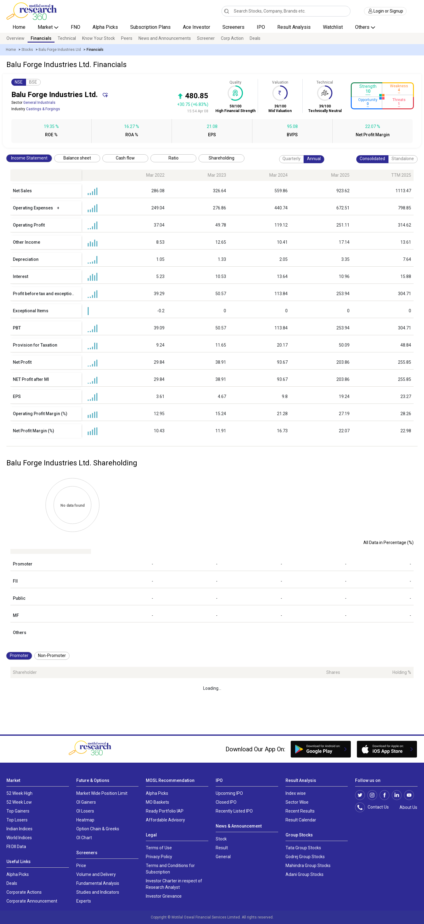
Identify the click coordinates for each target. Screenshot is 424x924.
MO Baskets (157, 802)
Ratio (173, 158)
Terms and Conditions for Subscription (170, 868)
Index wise (296, 793)
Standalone (403, 158)
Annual (314, 158)
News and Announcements (164, 38)
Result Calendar (301, 819)
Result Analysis (294, 27)
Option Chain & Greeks (97, 828)
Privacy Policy (159, 856)
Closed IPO (226, 802)
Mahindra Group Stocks (308, 865)
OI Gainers (86, 802)
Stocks (27, 49)
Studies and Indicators (97, 892)
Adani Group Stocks (305, 874)
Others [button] (363, 27)
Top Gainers (17, 811)
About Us (407, 807)
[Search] (226, 11)
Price (81, 865)
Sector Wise (297, 802)
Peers (126, 38)
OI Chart (84, 837)
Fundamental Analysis (97, 883)
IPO (261, 27)
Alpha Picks (105, 27)
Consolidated (372, 158)
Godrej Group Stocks (305, 856)
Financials (41, 38)
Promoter (19, 655)
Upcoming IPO (229, 793)
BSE (33, 82)
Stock (221, 838)
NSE (19, 82)
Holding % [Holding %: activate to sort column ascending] (401, 672)
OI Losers (85, 811)
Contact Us (375, 807)
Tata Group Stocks (303, 847)
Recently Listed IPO (234, 811)
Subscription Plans (150, 27)
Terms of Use (159, 847)
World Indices (19, 837)
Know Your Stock (98, 38)
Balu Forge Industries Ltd (60, 49)
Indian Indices (19, 828)
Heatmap (85, 819)
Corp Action (232, 38)
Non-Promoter (52, 655)
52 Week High (19, 793)
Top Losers (17, 819)
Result (222, 847)
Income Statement (29, 158)
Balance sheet (77, 158)
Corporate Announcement (31, 901)
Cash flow (125, 158)
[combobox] (285, 11)
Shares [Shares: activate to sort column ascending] (333, 672)
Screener (206, 38)
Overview (15, 38)
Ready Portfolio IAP (165, 811)
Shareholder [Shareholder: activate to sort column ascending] (25, 672)
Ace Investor (196, 27)
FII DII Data (16, 846)
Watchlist (333, 27)
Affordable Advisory (165, 819)
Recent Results (300, 811)
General (223, 856)
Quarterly (291, 158)
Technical (67, 38)
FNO (75, 27)
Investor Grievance (164, 896)
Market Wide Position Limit (101, 793)
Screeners (233, 27)
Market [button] (46, 27)
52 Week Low (19, 802)
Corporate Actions (24, 892)
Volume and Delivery (96, 874)
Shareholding (221, 158)
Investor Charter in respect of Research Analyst (174, 884)
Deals (255, 38)
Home (19, 27)
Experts (83, 901)
